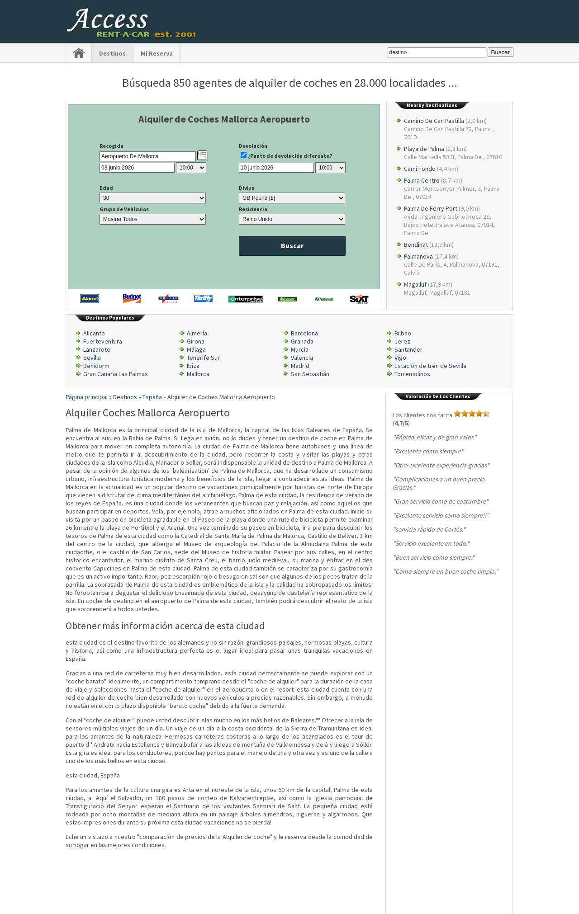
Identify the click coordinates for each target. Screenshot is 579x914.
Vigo (400, 357)
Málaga (196, 349)
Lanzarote (96, 349)
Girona (195, 341)
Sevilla (92, 357)
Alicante (94, 333)
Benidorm (96, 366)
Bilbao (402, 333)
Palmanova (418, 256)
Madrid (300, 366)
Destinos (112, 53)
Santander (408, 349)
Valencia (302, 357)
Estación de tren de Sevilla (430, 366)
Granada (302, 341)
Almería (197, 333)
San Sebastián (310, 374)
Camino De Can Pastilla (434, 121)
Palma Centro (422, 180)
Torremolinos (412, 374)
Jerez (402, 341)
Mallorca (198, 374)
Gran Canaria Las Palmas (115, 374)
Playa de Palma (424, 149)
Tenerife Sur (203, 357)
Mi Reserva (157, 53)
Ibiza (193, 366)
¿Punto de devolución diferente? (290, 155)
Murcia (299, 349)
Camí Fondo (420, 169)
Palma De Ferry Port (430, 208)
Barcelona (304, 333)
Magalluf (415, 284)
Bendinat (416, 244)
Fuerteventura (102, 341)
